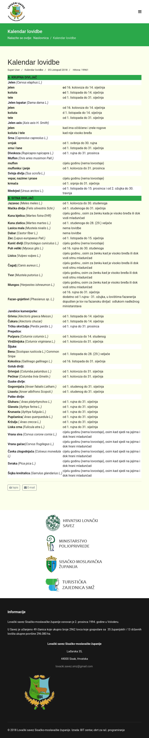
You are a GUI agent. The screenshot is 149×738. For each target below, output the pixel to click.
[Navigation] (139, 11)
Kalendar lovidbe (34, 69)
